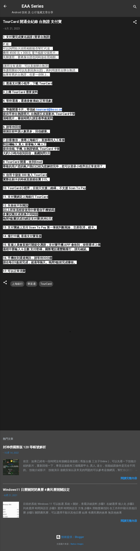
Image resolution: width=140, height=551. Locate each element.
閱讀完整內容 (129, 478)
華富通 (32, 284)
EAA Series (33, 6)
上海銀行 (17, 284)
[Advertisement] (70, 399)
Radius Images (77, 544)
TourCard (46, 284)
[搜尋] (135, 7)
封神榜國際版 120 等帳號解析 (24, 447)
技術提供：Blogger (70, 537)
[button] (135, 22)
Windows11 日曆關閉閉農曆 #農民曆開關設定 (36, 490)
